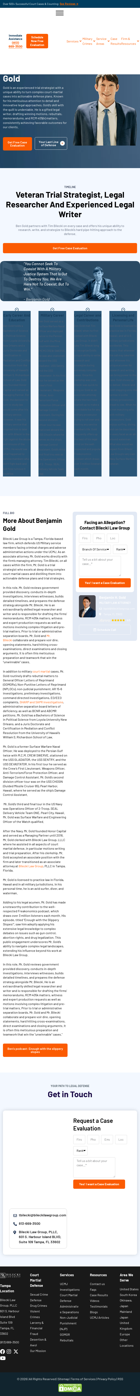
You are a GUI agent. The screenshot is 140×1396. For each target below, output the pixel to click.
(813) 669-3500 (15, 44)
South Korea (128, 1295)
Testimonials (99, 1306)
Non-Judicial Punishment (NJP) (69, 1323)
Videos (94, 1300)
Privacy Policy (106, 1379)
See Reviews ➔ (69, 3)
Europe (125, 1334)
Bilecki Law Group (31, 866)
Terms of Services (83, 1379)
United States (129, 1289)
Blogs (94, 1312)
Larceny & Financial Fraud (37, 1328)
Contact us (97, 1284)
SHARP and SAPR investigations (41, 702)
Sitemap (63, 1379)
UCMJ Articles (99, 1317)
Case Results (99, 1295)
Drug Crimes (38, 1305)
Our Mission (38, 1351)
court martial (41, 671)
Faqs (93, 1289)
